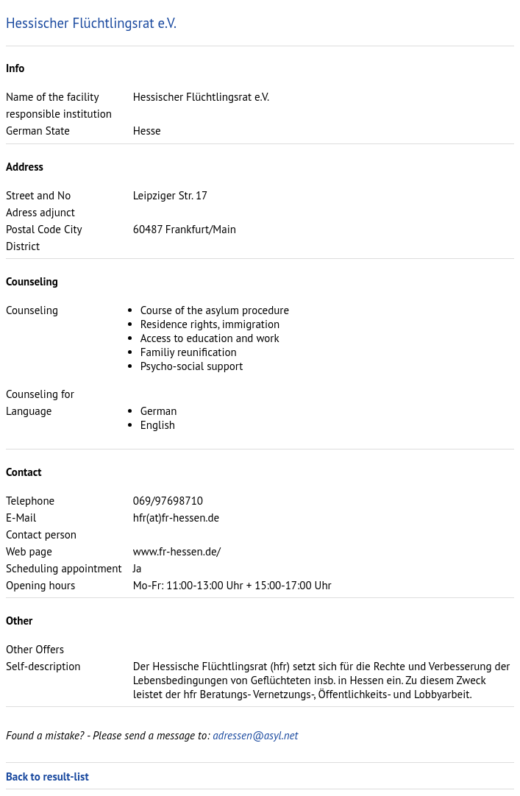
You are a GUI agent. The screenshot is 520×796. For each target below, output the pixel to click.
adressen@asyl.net (255, 735)
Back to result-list (47, 776)
